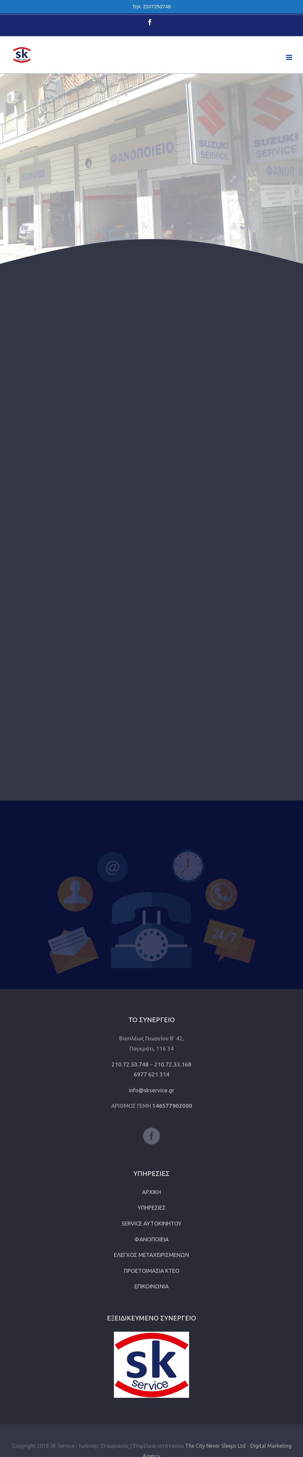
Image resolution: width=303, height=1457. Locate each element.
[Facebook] (151, 1136)
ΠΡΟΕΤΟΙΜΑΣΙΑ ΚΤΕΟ (151, 1271)
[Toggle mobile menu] (289, 57)
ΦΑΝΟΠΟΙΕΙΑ (151, 1239)
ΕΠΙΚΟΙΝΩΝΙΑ (151, 1286)
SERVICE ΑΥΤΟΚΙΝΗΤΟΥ (151, 1223)
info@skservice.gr (151, 1090)
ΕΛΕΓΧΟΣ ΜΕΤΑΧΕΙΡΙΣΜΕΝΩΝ (151, 1255)
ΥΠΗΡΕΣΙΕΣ (152, 1207)
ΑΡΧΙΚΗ (151, 1192)
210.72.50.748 (130, 1064)
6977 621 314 (152, 1074)
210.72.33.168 (172, 1064)
